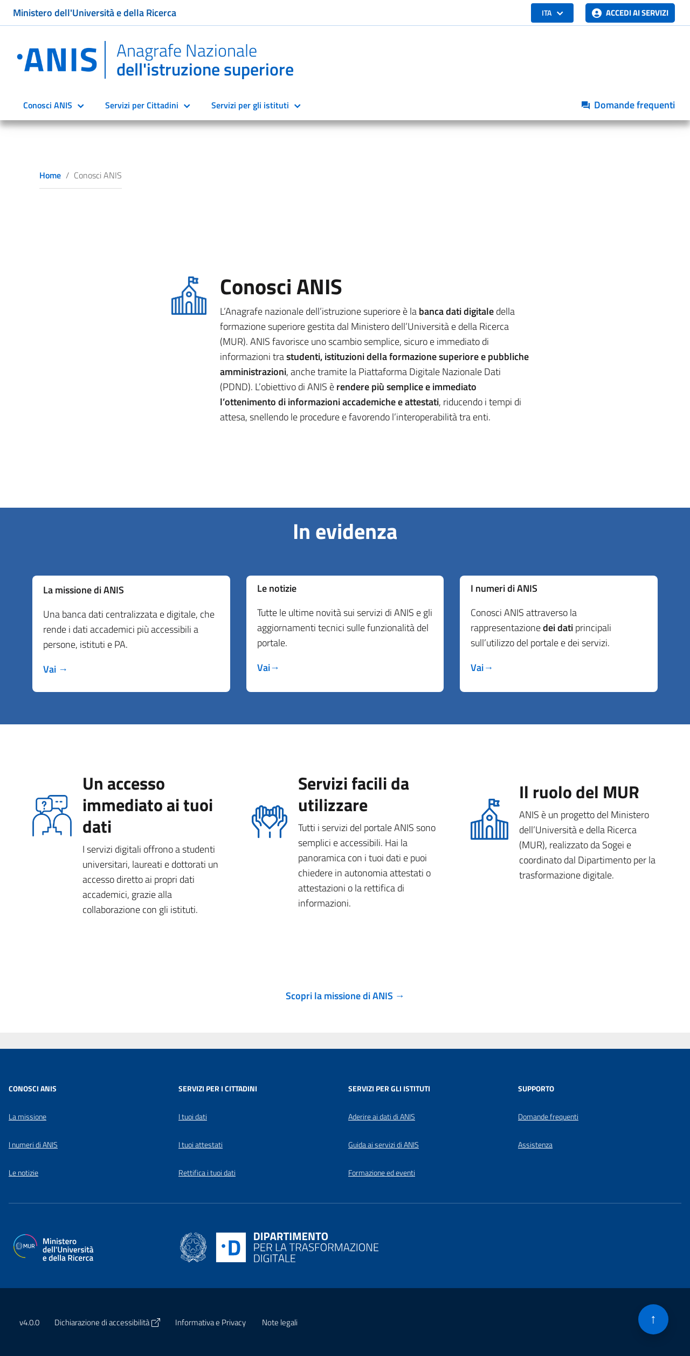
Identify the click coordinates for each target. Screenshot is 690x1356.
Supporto (536, 1089)
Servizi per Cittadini (141, 105)
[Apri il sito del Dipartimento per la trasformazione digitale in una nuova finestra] (279, 1246)
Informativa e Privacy (210, 1322)
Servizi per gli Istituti (389, 1089)
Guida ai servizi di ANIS (383, 1145)
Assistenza (535, 1145)
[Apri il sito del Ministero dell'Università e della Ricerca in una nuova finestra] (53, 1246)
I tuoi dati (192, 1117)
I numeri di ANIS (33, 1145)
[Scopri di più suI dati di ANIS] (482, 667)
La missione (27, 1117)
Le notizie (23, 1173)
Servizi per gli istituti (250, 105)
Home (50, 175)
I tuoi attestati (200, 1145)
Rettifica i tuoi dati (207, 1173)
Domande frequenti (548, 1117)
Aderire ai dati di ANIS (381, 1117)
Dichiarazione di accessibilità (107, 1322)
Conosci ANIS (47, 105)
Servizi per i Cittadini (217, 1089)
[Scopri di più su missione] (55, 669)
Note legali (280, 1322)
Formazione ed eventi (381, 1173)
